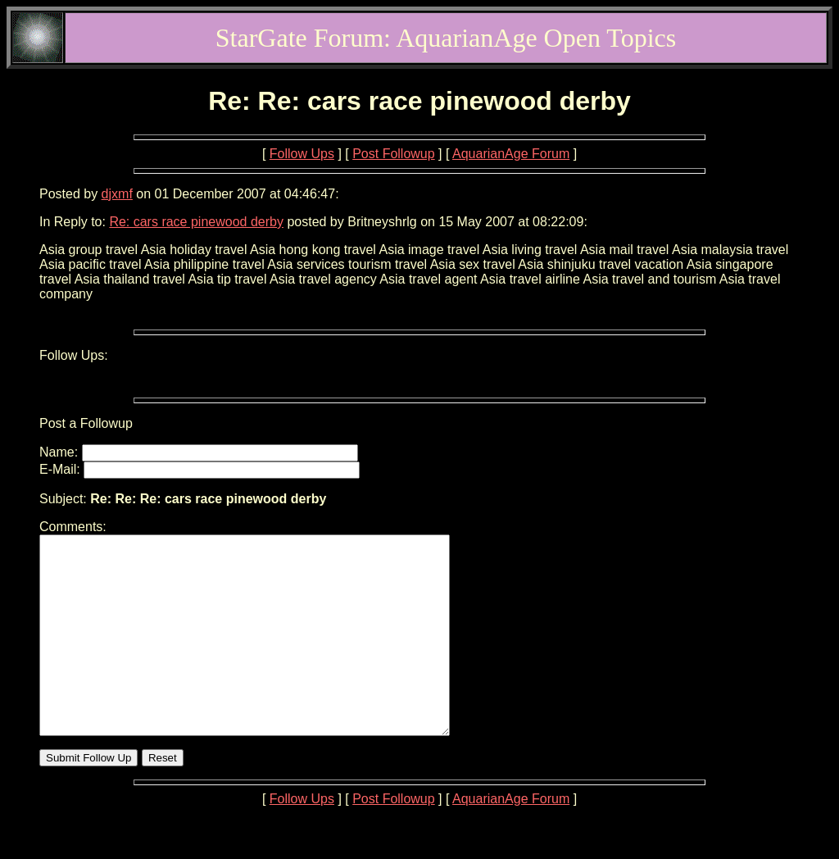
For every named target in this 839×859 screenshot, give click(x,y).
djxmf (117, 194)
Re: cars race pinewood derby (196, 222)
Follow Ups (302, 154)
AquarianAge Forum (510, 154)
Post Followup (393, 154)
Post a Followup (86, 423)
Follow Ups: (73, 355)
